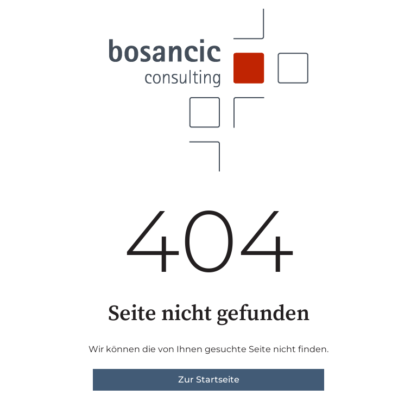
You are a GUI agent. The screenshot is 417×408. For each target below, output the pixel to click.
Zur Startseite (208, 379)
